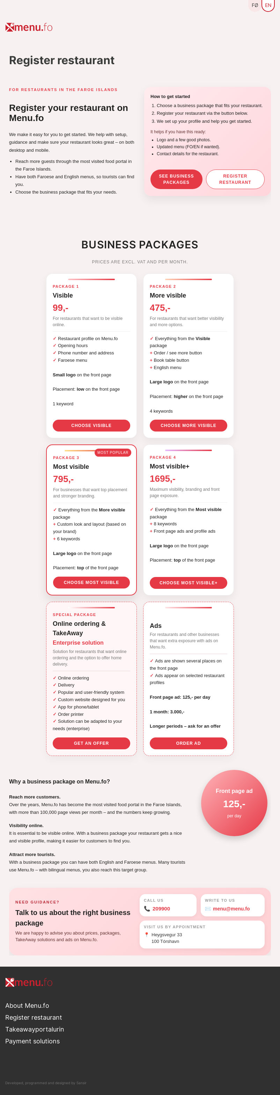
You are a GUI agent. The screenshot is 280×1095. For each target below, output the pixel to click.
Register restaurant (235, 179)
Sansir (81, 1083)
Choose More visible (188, 425)
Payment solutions (32, 1041)
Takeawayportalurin (34, 1029)
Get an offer (91, 743)
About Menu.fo (27, 1005)
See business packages (176, 179)
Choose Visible (91, 425)
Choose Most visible (91, 582)
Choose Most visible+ (189, 582)
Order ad (188, 743)
